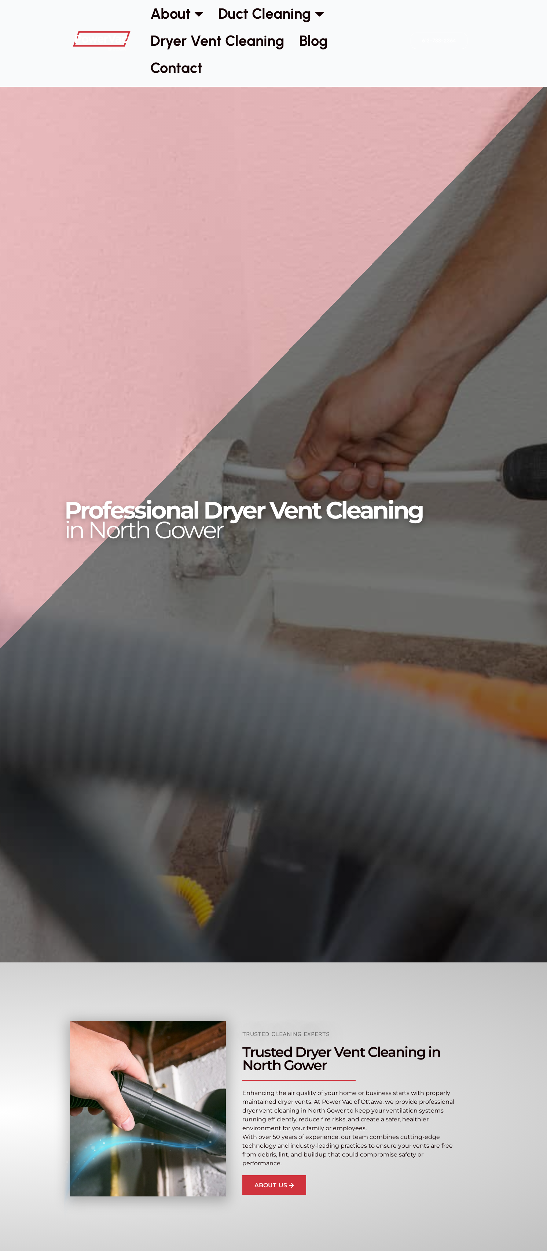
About (176, 14)
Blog (313, 40)
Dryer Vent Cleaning (217, 40)
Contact (176, 68)
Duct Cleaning (271, 14)
